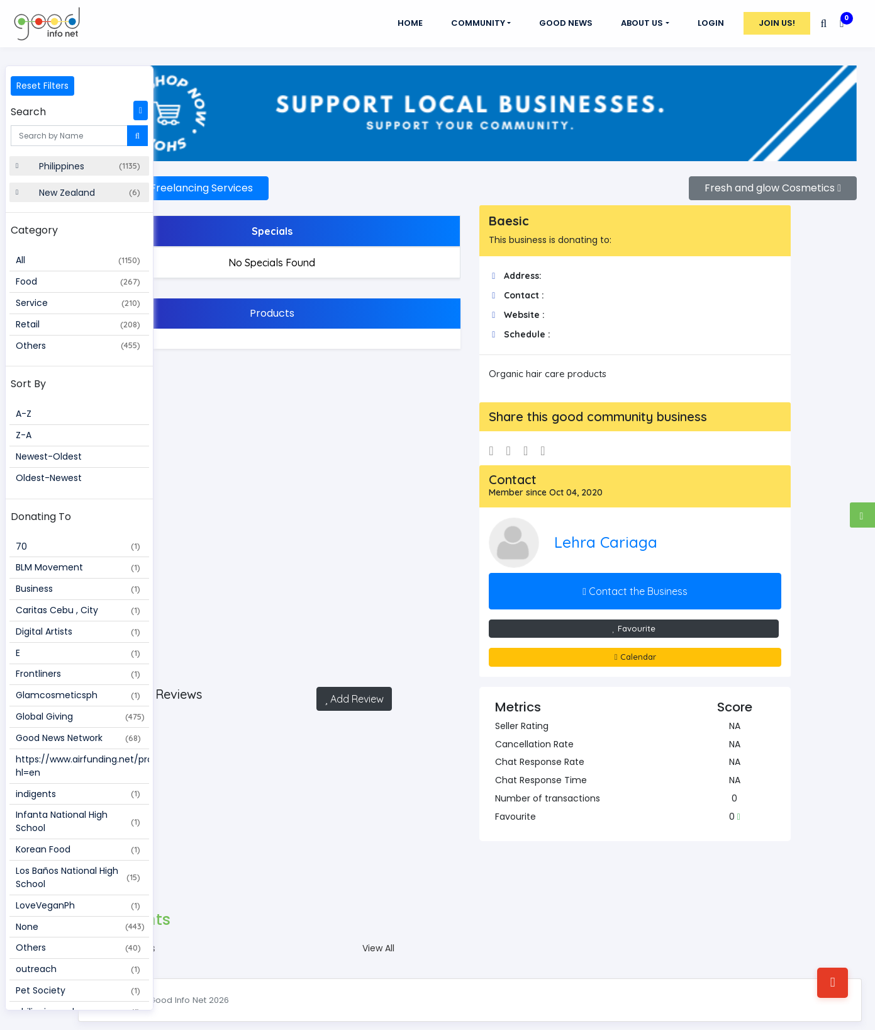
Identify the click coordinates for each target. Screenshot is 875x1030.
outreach (78, 969)
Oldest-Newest (49, 478)
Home (410, 23)
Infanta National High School (78, 821)
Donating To (41, 516)
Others (78, 345)
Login (711, 23)
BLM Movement (78, 567)
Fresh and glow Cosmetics (773, 177)
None (80, 926)
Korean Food (78, 849)
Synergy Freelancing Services (264, 177)
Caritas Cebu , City (78, 610)
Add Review (405, 687)
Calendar (661, 646)
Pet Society (78, 990)
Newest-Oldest (49, 456)
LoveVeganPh (78, 905)
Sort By (28, 383)
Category (34, 230)
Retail (78, 324)
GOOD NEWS (566, 23)
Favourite (659, 617)
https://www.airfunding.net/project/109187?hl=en (82, 766)
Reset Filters (42, 85)
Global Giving (80, 716)
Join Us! (777, 23)
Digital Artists (78, 631)
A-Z (23, 413)
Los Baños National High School (78, 877)
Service (78, 303)
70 (78, 546)
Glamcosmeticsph (78, 695)
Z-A (23, 435)
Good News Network (78, 738)
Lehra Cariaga (650, 531)
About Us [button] (642, 23)
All (78, 260)
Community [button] (478, 23)
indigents (78, 794)
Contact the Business (660, 580)
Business (78, 588)
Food (78, 281)
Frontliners (78, 673)
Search (28, 112)
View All (430, 937)
